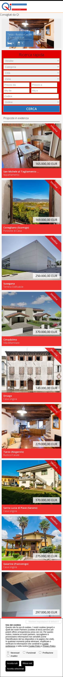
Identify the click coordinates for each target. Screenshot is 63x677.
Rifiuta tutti (27, 663)
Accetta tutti (12, 663)
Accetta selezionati (15, 669)
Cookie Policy (34, 646)
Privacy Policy (49, 646)
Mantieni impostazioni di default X (44, 621)
